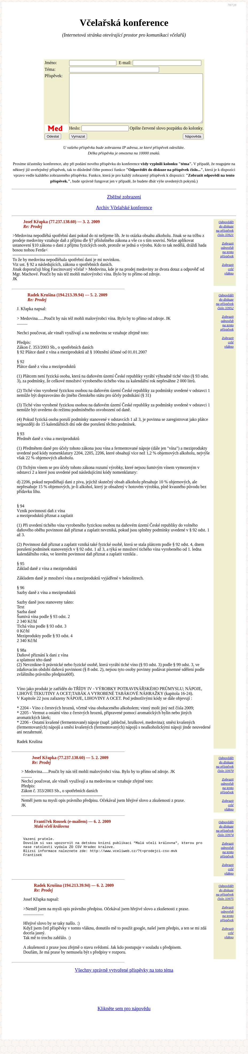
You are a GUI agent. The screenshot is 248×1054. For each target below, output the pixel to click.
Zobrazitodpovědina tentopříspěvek (227, 259)
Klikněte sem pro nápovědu (123, 1018)
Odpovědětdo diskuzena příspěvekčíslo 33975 (225, 901)
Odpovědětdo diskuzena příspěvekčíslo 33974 (225, 838)
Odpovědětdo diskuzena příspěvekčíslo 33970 (225, 773)
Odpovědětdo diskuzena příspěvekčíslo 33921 (225, 238)
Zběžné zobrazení (124, 206)
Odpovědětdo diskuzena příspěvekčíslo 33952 (225, 311)
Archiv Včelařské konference (124, 217)
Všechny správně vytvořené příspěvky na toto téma (124, 979)
